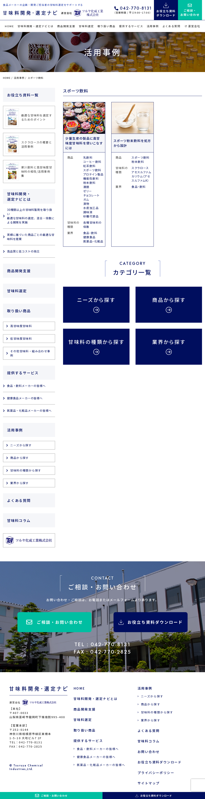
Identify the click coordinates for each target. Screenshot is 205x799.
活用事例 (153, 26)
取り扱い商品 (106, 26)
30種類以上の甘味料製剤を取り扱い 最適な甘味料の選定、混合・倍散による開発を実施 (30, 216)
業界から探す (19, 483)
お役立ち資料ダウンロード (151, 622)
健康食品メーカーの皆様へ (25, 398)
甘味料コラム (19, 520)
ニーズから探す (21, 445)
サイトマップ (149, 783)
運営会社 (192, 26)
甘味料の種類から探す (25, 470)
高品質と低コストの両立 (23, 251)
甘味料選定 (86, 26)
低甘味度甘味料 (21, 338)
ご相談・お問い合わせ (54, 622)
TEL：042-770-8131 (102, 644)
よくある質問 (171, 26)
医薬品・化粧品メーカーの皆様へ (29, 411)
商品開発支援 (66, 26)
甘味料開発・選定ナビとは (35, 26)
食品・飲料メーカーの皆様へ (26, 386)
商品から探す (19, 458)
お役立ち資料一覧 (23, 94)
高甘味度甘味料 (21, 326)
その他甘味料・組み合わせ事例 (30, 353)
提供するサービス (131, 26)
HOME (9, 26)
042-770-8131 (133, 8)
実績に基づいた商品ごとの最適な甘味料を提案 (30, 237)
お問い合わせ (149, 751)
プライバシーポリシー (156, 772)
